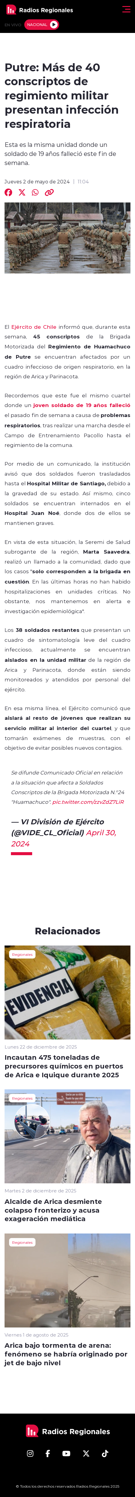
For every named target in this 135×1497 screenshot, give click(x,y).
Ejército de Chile (33, 326)
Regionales (22, 954)
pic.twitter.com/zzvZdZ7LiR (87, 801)
